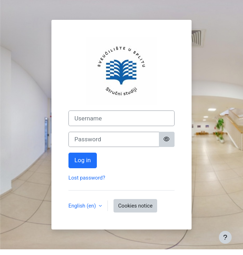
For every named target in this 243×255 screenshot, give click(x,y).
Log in (82, 160)
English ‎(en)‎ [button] (82, 206)
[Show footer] (225, 237)
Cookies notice (135, 206)
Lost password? (86, 178)
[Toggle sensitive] (167, 139)
